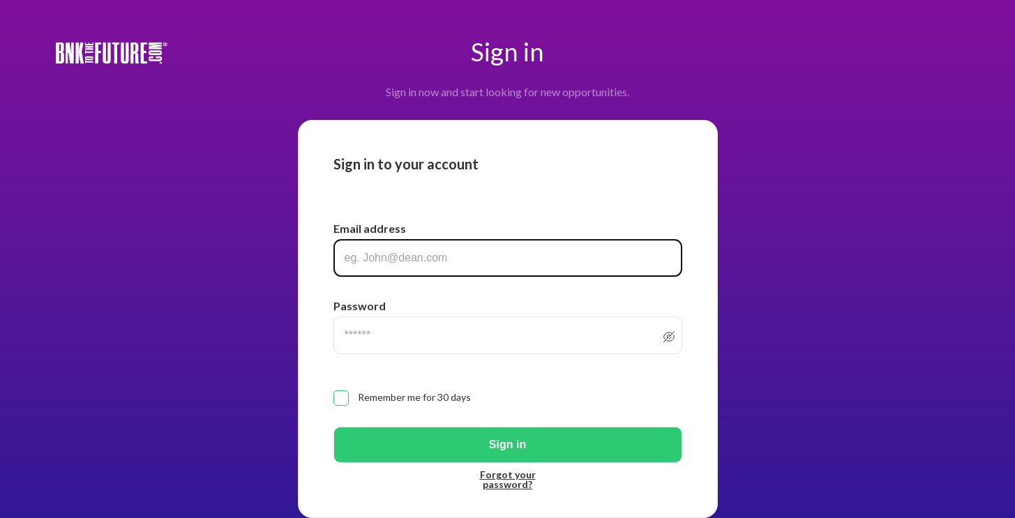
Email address (369, 228)
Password (359, 305)
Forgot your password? (508, 479)
